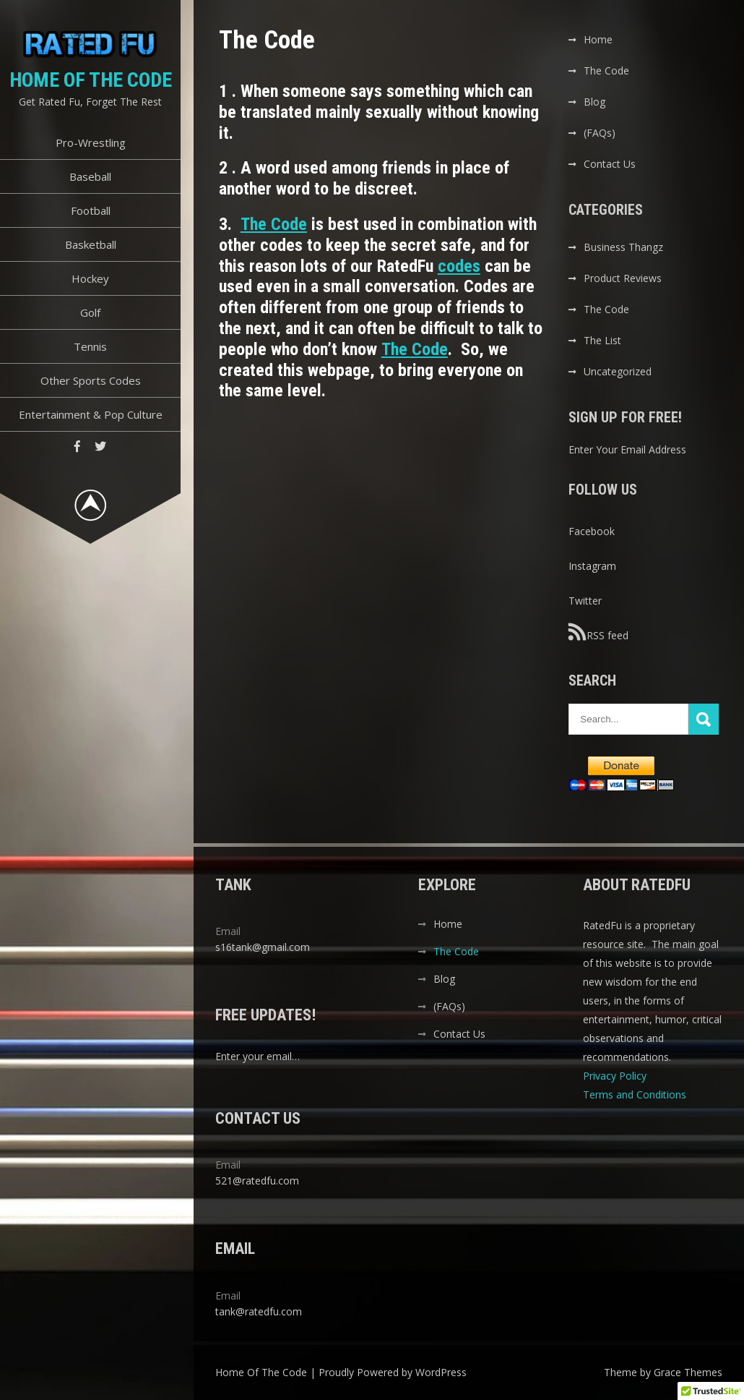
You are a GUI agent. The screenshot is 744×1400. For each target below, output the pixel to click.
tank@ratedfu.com (258, 1311)
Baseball (90, 176)
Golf (90, 312)
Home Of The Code (90, 80)
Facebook (591, 531)
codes (459, 266)
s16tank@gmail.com (262, 947)
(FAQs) (599, 133)
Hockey (90, 278)
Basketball (90, 244)
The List (602, 340)
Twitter (585, 600)
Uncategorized (618, 371)
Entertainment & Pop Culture (91, 414)
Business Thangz (623, 247)
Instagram (592, 566)
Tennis (90, 346)
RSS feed (598, 632)
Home (598, 39)
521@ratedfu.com (257, 1180)
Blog (594, 101)
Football (91, 210)
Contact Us (610, 164)
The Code (274, 224)
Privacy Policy (616, 1076)
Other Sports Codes (90, 380)
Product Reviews (623, 278)
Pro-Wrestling (91, 142)
